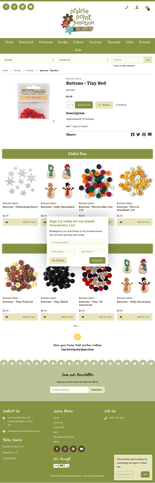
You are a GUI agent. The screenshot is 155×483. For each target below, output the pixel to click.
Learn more (125, 474)
